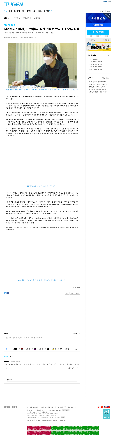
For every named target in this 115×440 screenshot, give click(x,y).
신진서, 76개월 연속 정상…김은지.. (98, 92)
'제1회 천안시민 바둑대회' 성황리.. (97, 82)
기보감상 (17, 18)
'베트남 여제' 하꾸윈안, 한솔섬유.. (97, 89)
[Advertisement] (42, 311)
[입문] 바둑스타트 (93, 59)
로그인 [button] (108, 11)
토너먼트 (46, 11)
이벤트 (40, 11)
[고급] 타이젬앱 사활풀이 (95, 67)
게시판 (29, 11)
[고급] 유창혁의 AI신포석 (95, 69)
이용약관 (53, 407)
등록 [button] (76, 349)
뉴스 (5, 11)
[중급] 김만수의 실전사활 (95, 64)
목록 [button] (77, 293)
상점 (34, 11)
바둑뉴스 (7, 18)
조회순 (103, 78)
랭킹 (23, 11)
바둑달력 (37, 18)
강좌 (10, 11)
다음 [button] (72, 293)
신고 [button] (77, 368)
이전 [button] (67, 293)
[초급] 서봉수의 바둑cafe (95, 62)
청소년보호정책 (72, 407)
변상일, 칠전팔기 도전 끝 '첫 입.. (97, 87)
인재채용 (47, 407)
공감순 (11, 356)
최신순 (6, 356)
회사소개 (29, 407)
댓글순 (107, 78)
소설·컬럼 (17, 11)
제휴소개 (41, 407)
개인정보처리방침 (61, 407)
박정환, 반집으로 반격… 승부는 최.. (98, 84)
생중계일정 (27, 18)
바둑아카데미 (92, 55)
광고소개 (35, 407)
